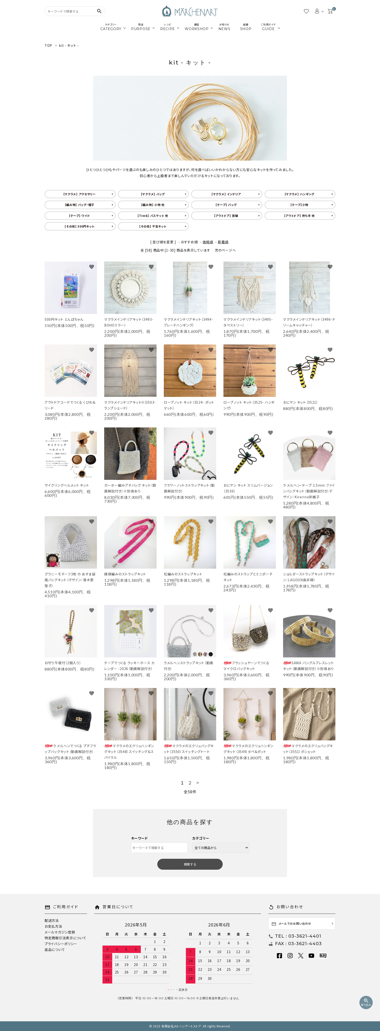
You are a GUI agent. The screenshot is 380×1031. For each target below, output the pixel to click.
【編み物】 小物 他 (153, 205)
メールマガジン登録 (60, 932)
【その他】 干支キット (152, 226)
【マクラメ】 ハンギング (299, 194)
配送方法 (52, 920)
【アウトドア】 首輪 (226, 215)
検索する (190, 864)
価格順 (208, 241)
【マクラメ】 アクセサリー (79, 194)
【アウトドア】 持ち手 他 (299, 215)
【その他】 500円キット (79, 226)
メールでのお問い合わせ (291, 923)
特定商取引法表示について (65, 937)
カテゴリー (200, 838)
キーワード (139, 838)
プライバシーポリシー (61, 943)
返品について (55, 949)
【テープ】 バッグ (226, 205)
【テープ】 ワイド (79, 215)
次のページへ (225, 250)
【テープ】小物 (299, 205)
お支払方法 (53, 926)
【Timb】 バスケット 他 (152, 215)
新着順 (223, 241)
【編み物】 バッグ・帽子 (79, 205)
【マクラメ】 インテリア (226, 194)
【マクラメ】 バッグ (153, 194)
